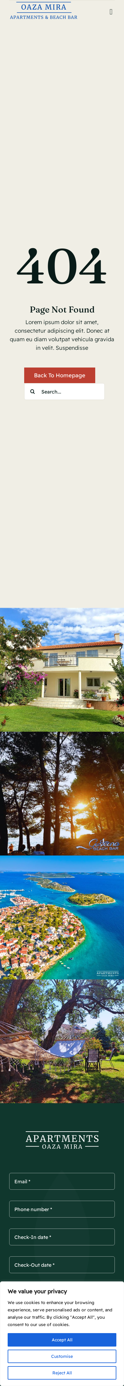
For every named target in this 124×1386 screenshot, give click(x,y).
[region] (62, 1333)
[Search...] (64, 391)
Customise (62, 1356)
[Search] (32, 391)
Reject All (62, 1373)
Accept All (62, 1340)
